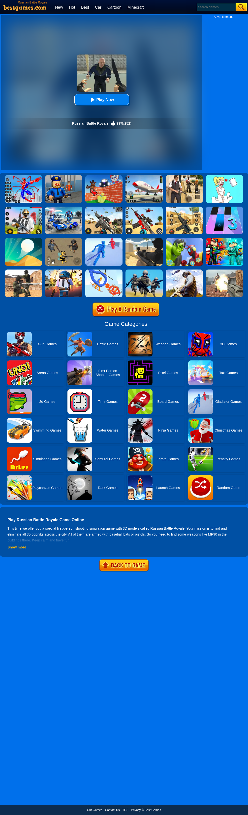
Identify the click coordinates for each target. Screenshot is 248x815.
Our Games (94, 810)
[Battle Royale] (224, 271)
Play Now (101, 100)
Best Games (153, 810)
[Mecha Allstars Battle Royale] (63, 208)
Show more (16, 547)
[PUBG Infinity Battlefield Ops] (184, 271)
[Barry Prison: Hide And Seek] (63, 177)
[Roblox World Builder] (104, 177)
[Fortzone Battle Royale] (23, 208)
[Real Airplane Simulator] (144, 177)
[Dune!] (23, 240)
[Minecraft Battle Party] (224, 240)
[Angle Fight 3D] (104, 240)
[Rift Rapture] (144, 208)
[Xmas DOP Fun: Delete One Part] (224, 177)
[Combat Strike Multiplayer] (23, 271)
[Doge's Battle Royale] (63, 240)
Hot (72, 7)
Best (85, 7)
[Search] (216, 7)
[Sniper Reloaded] (144, 240)
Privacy (136, 810)
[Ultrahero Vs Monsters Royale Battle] (184, 240)
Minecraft (135, 7)
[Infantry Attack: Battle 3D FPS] (144, 271)
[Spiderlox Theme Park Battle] (23, 177)
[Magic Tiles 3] (224, 208)
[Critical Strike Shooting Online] (184, 208)
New (59, 7)
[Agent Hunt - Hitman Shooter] (184, 177)
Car (98, 7)
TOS (125, 810)
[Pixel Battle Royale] (63, 271)
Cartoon (114, 7)
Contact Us (112, 810)
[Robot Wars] (104, 271)
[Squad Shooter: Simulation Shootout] (104, 208)
